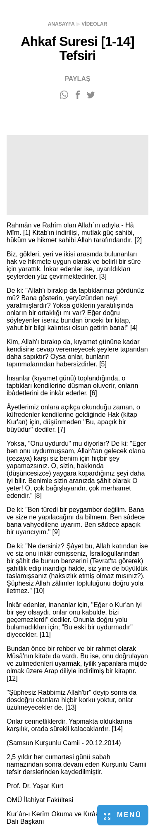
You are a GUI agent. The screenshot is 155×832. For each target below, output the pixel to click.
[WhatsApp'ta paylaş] (64, 95)
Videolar (94, 24)
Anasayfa (61, 24)
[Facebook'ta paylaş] (77, 95)
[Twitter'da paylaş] (91, 95)
